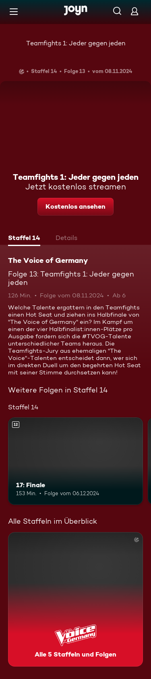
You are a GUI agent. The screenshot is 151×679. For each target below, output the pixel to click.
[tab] (24, 239)
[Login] (134, 11)
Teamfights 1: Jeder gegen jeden (75, 43)
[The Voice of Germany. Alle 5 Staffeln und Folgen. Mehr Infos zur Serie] (75, 599)
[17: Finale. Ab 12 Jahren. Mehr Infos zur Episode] (75, 461)
